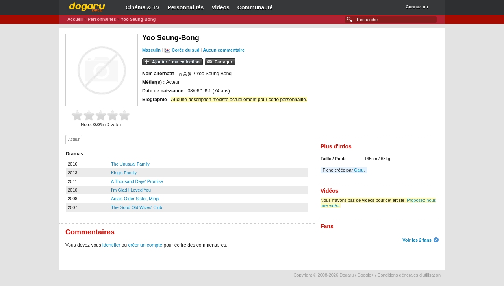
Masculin (151, 50)
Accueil (75, 19)
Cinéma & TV (142, 7)
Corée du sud (185, 50)
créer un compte (145, 245)
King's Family (124, 172)
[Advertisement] (380, 83)
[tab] (73, 139)
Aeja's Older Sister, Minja (135, 198)
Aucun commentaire (224, 50)
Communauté (254, 7)
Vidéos (220, 7)
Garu (358, 170)
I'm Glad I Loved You (131, 190)
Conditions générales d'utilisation (409, 275)
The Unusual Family (130, 164)
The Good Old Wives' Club (136, 207)
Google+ (365, 275)
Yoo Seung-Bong (138, 19)
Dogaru (87, 6)
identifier (111, 245)
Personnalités (185, 7)
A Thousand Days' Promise (137, 181)
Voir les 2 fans (417, 240)
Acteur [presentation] (74, 139)
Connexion (417, 6)
